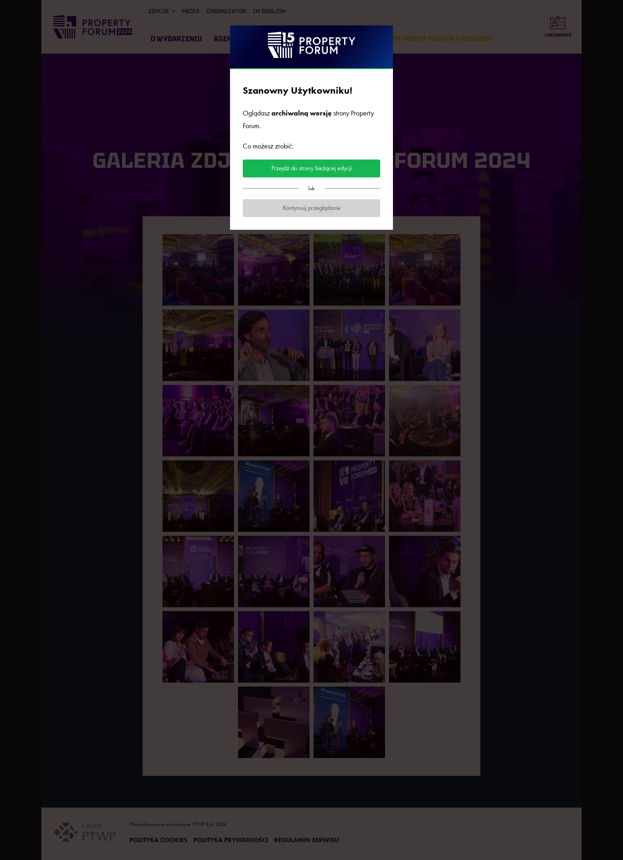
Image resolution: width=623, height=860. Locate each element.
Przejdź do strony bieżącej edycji (311, 168)
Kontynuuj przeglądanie (312, 208)
